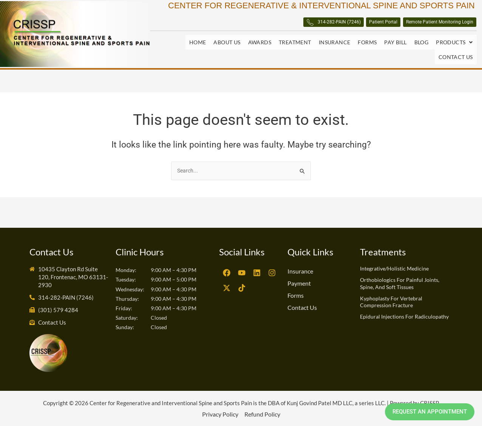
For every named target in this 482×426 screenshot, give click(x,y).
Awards (259, 45)
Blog (421, 45)
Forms (367, 45)
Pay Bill (395, 45)
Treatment (295, 45)
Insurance (335, 45)
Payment (299, 282)
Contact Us (456, 54)
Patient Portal (341, 26)
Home (197, 45)
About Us (226, 45)
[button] (454, 45)
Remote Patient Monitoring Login (423, 26)
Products (454, 45)
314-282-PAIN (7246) (268, 27)
